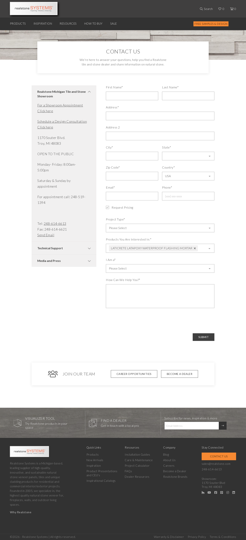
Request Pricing (119, 207)
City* (109, 147)
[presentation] (135, 320)
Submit (203, 336)
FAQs (128, 470)
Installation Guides (137, 454)
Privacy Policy (197, 536)
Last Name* (170, 87)
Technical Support (50, 248)
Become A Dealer (179, 373)
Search (208, 8)
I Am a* (111, 259)
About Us (169, 459)
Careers (169, 465)
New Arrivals (94, 459)
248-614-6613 (55, 223)
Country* (168, 167)
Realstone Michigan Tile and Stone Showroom (61, 94)
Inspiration (43, 23)
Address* (112, 107)
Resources (68, 23)
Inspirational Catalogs (101, 480)
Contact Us (219, 456)
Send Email (45, 235)
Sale (113, 23)
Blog (166, 454)
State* (166, 147)
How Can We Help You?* (123, 279)
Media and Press (49, 260)
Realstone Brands (175, 476)
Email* (110, 187)
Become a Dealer (174, 470)
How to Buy (93, 23)
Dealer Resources (137, 476)
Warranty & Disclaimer (169, 536)
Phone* (167, 187)
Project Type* (115, 219)
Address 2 (113, 127)
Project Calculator (137, 465)
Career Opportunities (134, 373)
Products (18, 23)
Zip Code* (113, 167)
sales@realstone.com (216, 463)
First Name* (114, 87)
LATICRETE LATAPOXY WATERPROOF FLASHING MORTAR (151, 247)
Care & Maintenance (139, 459)
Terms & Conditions (223, 536)
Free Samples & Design (211, 23)
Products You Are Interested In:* (128, 239)
